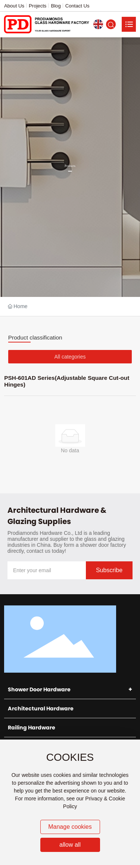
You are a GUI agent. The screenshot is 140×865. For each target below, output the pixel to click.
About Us (14, 6)
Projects (37, 6)
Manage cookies (70, 827)
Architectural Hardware (41, 708)
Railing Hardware (31, 727)
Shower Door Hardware (39, 689)
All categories (69, 357)
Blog (55, 6)
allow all (70, 844)
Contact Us (77, 6)
